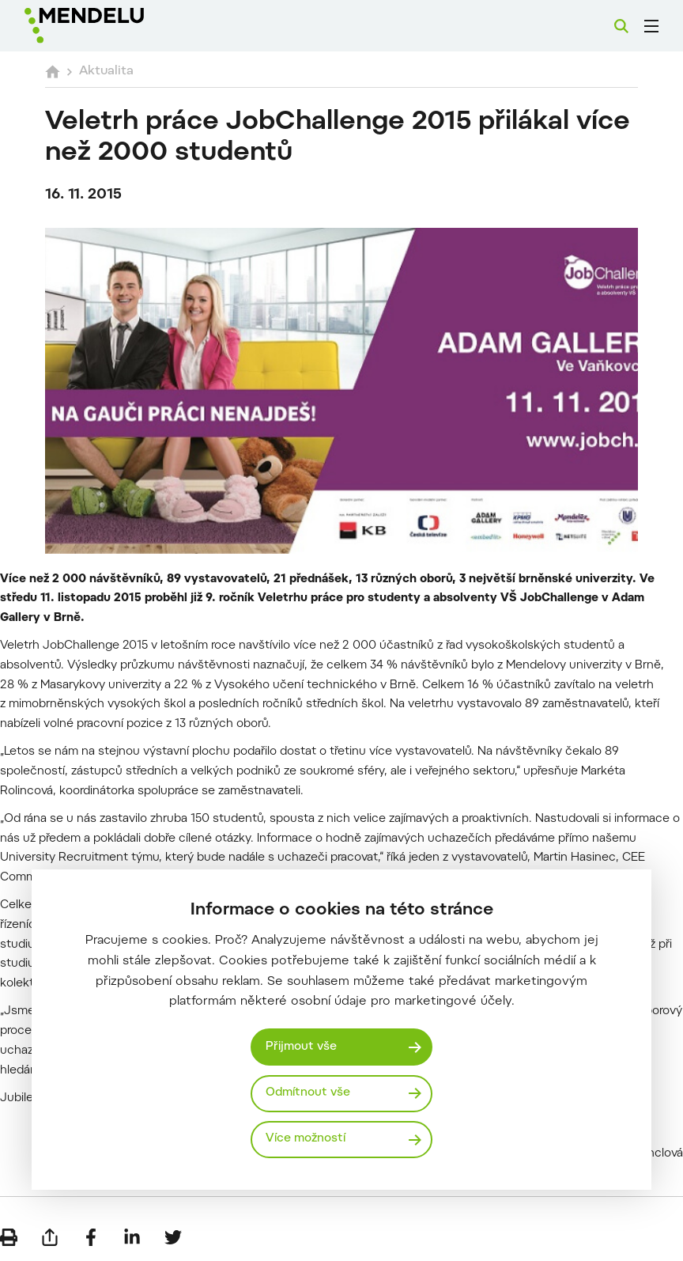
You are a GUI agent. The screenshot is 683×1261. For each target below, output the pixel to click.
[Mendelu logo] (108, 26)
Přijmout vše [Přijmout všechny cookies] (301, 1047)
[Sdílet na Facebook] (91, 1237)
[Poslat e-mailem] (49, 1237)
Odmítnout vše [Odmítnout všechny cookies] (308, 1093)
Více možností (305, 1139)
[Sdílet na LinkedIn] (132, 1237)
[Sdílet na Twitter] (173, 1237)
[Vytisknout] (8, 1237)
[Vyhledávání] (621, 26)
